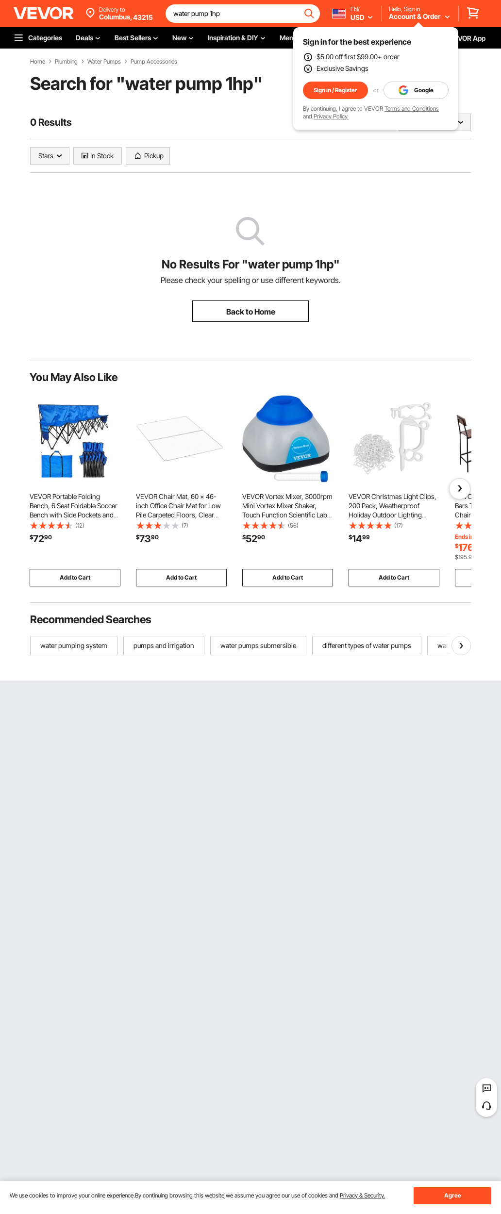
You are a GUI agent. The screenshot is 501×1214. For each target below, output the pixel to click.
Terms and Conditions (411, 108)
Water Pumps (104, 61)
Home (37, 61)
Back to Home (250, 311)
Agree (452, 1195)
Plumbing (66, 61)
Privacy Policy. (331, 116)
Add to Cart (75, 577)
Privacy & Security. (362, 1195)
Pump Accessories (154, 61)
